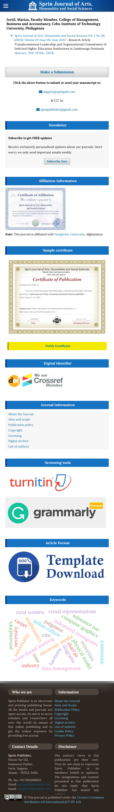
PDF (31, 53)
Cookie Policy (64, 731)
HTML (40, 53)
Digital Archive (65, 722)
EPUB (50, 53)
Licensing (61, 718)
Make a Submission (57, 72)
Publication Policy (67, 709)
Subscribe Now (57, 161)
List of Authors (65, 727)
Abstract (21, 53)
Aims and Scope (66, 705)
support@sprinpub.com (34, 789)
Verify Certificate (57, 346)
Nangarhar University (69, 234)
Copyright (62, 714)
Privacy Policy (64, 735)
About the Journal (67, 701)
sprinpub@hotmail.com (34, 784)
